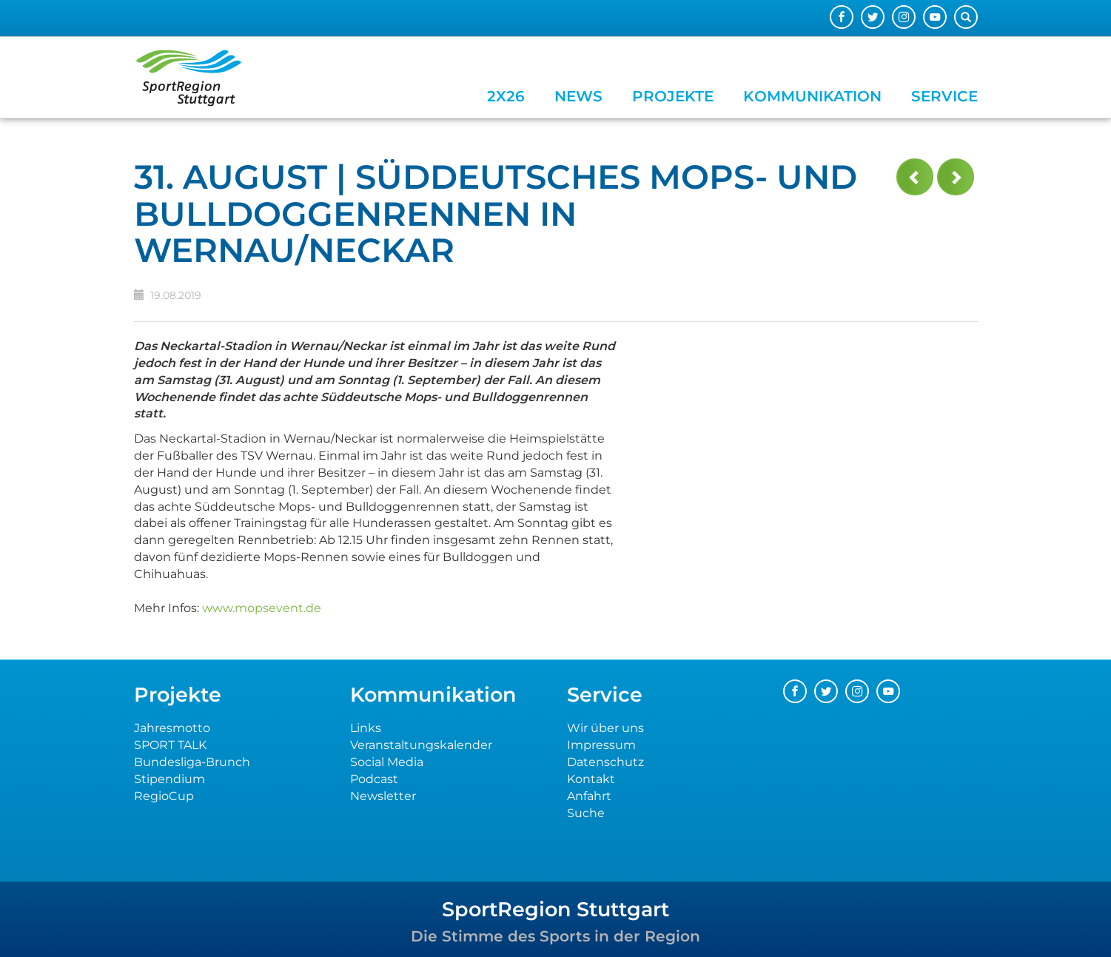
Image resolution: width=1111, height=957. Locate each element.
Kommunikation (812, 96)
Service (944, 96)
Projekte (673, 96)
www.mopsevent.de (261, 608)
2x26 (506, 96)
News (578, 96)
